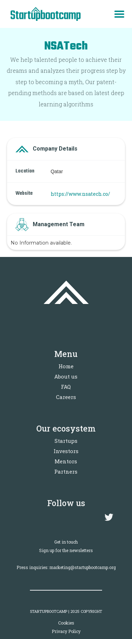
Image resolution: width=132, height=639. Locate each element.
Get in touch (66, 542)
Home (66, 366)
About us (65, 376)
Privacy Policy (66, 631)
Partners (65, 471)
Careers (66, 396)
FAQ (66, 386)
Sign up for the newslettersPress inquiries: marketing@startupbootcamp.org (66, 558)
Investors (66, 451)
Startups (66, 440)
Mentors (66, 461)
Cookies (66, 623)
